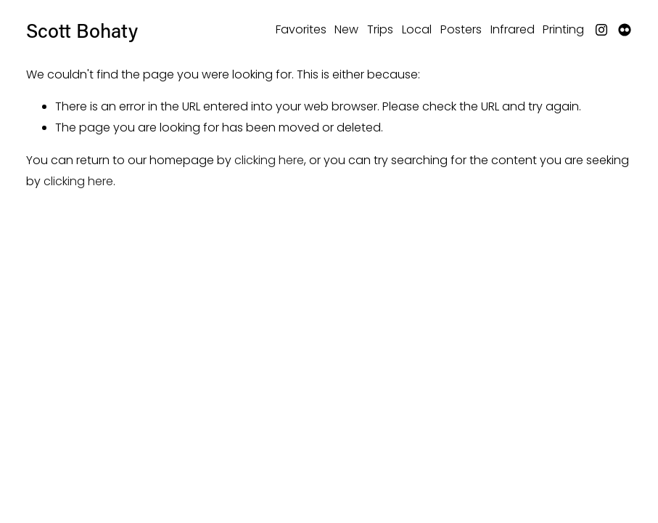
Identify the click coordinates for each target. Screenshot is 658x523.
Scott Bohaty (82, 30)
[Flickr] (624, 30)
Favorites (301, 29)
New (346, 29)
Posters (461, 29)
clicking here (269, 160)
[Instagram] (601, 30)
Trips (380, 29)
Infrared (512, 29)
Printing (563, 29)
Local (417, 29)
